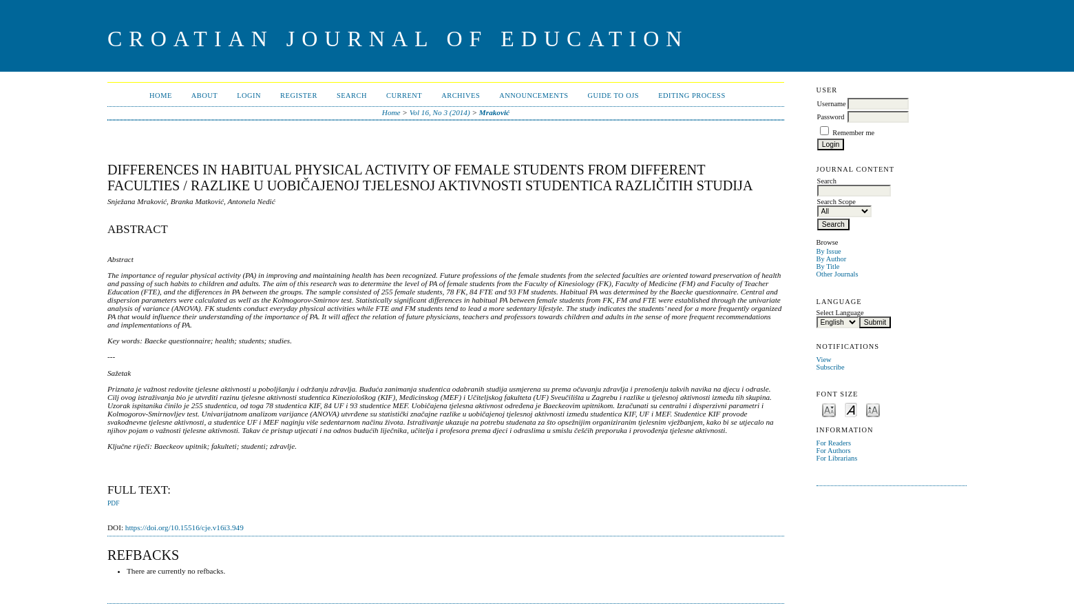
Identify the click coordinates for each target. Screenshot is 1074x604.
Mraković (494, 112)
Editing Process (692, 95)
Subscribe (831, 367)
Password (831, 117)
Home (160, 95)
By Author (832, 259)
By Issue (829, 251)
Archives (460, 95)
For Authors (834, 450)
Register (298, 95)
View (824, 359)
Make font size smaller (829, 409)
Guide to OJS (614, 95)
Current (404, 95)
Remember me (853, 133)
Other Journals (838, 274)
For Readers (834, 443)
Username (831, 104)
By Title (828, 266)
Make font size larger (873, 409)
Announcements (533, 95)
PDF (113, 503)
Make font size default (851, 409)
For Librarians (837, 458)
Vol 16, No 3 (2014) (440, 112)
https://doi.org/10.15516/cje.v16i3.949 (184, 527)
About (204, 95)
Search (352, 95)
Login (249, 95)
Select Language (840, 312)
